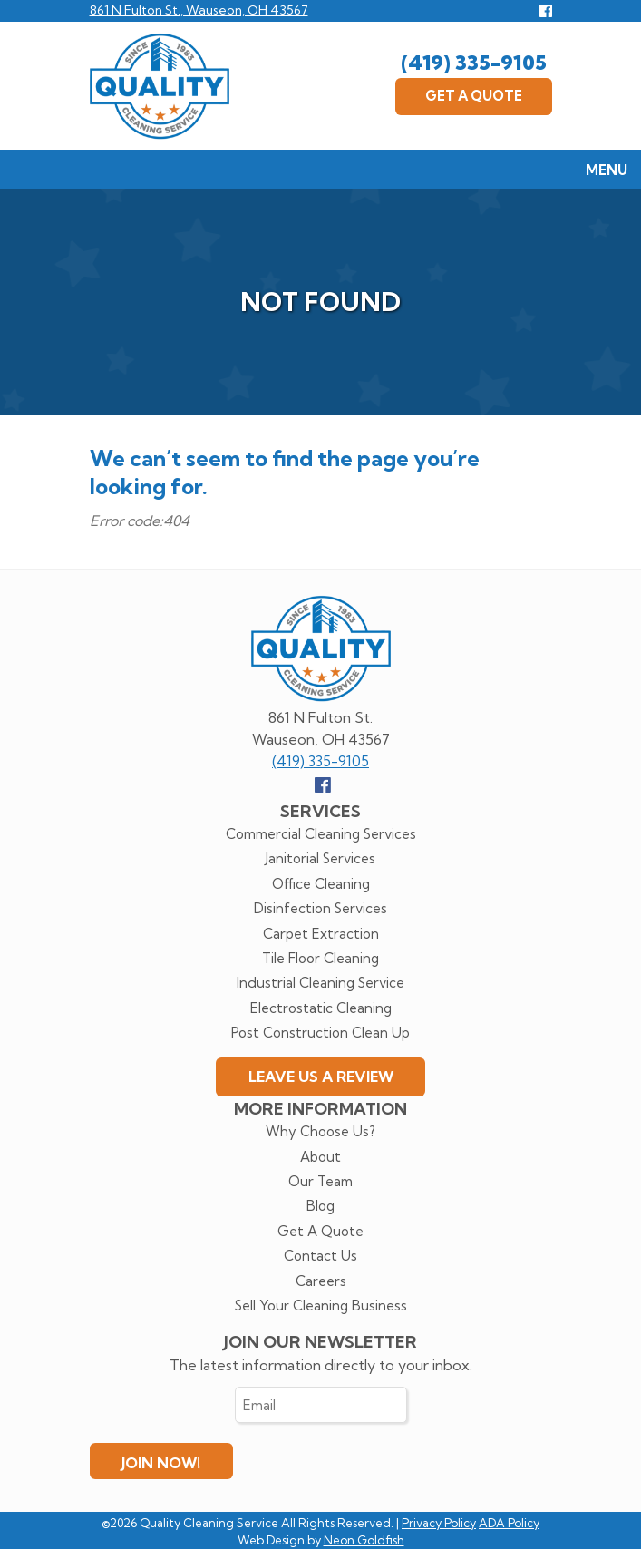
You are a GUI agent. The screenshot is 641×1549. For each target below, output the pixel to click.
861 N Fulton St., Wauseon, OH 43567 (199, 10)
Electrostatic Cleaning (321, 1008)
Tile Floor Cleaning (320, 958)
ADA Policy (509, 1522)
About (320, 1156)
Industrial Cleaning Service (320, 982)
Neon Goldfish (364, 1540)
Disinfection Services (320, 908)
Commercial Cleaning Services (321, 834)
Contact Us (320, 1255)
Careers (321, 1281)
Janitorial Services (320, 858)
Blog (320, 1205)
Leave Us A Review (320, 1076)
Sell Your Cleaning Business (321, 1305)
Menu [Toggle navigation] (597, 171)
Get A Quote (473, 95)
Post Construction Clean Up (320, 1032)
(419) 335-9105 (474, 62)
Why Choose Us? (320, 1131)
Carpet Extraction (321, 933)
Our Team (320, 1181)
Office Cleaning (321, 883)
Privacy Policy (439, 1522)
